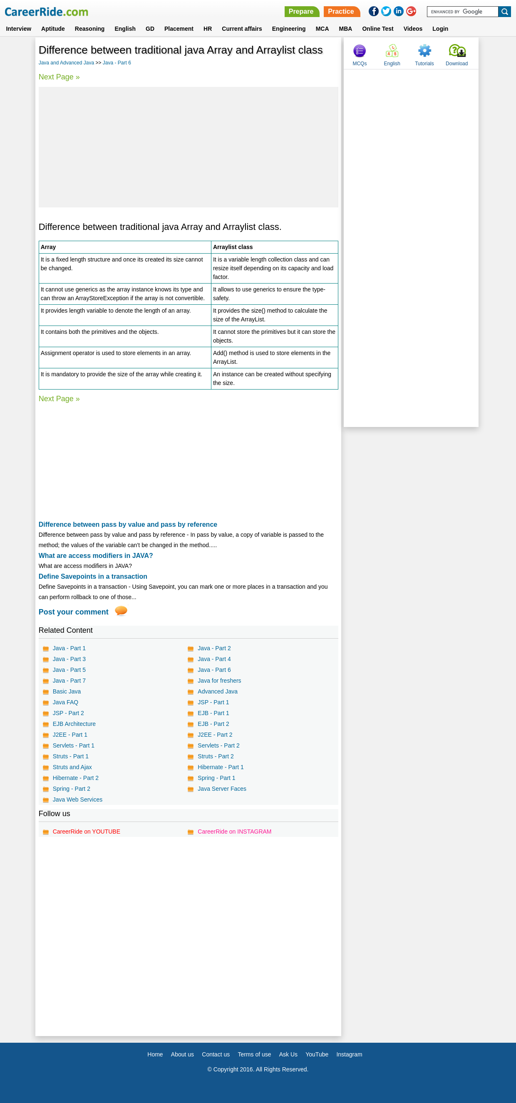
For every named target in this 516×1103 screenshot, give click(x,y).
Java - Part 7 (69, 680)
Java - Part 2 (214, 648)
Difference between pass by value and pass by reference (128, 524)
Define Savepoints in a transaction (93, 576)
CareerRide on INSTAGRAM (234, 831)
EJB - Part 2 (213, 724)
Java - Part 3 (69, 659)
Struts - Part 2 (215, 756)
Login (440, 28)
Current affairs (242, 28)
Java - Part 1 (69, 648)
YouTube (316, 1054)
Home (155, 1054)
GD (150, 28)
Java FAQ (65, 702)
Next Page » (59, 77)
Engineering (289, 28)
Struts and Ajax (72, 767)
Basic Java (67, 691)
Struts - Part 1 (71, 756)
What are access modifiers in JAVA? (96, 555)
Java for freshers (219, 680)
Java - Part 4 (214, 659)
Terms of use (254, 1054)
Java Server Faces (222, 788)
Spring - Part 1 (216, 778)
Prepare (301, 11)
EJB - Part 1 (213, 713)
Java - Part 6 (117, 63)
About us (182, 1054)
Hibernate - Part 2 (76, 778)
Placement (179, 28)
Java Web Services (78, 799)
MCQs (359, 64)
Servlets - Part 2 (218, 745)
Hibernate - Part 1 (221, 767)
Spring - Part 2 (71, 788)
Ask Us (288, 1054)
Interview (18, 28)
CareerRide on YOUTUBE (86, 831)
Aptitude (53, 28)
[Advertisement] (188, 147)
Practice (341, 11)
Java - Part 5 (69, 669)
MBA (345, 28)
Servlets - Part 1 (73, 745)
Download (457, 64)
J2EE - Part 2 (215, 734)
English (125, 28)
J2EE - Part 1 (70, 734)
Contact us (216, 1054)
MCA (322, 28)
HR (207, 28)
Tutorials (424, 64)
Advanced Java (218, 691)
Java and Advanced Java (66, 63)
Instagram (349, 1054)
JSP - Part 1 (213, 702)
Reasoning (90, 28)
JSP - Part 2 (68, 713)
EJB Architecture (74, 724)
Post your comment (74, 612)
